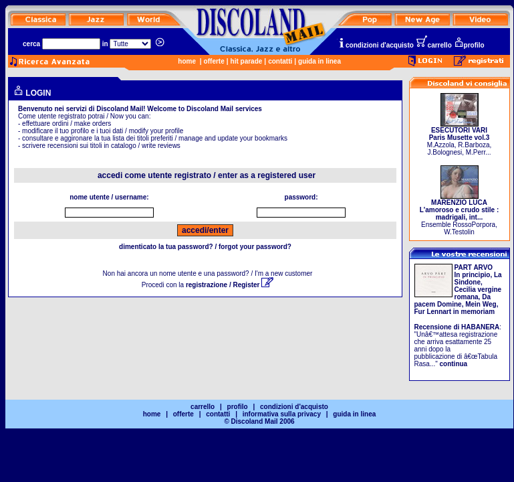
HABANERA (480, 327)
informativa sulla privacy (282, 414)
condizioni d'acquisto (376, 45)
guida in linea (319, 61)
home (187, 61)
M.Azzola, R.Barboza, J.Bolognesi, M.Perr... (459, 138)
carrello (434, 45)
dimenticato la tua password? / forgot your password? (205, 246)
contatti (280, 61)
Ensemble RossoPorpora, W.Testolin (459, 214)
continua (454, 364)
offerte (214, 61)
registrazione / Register (229, 285)
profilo (469, 45)
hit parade (247, 61)
